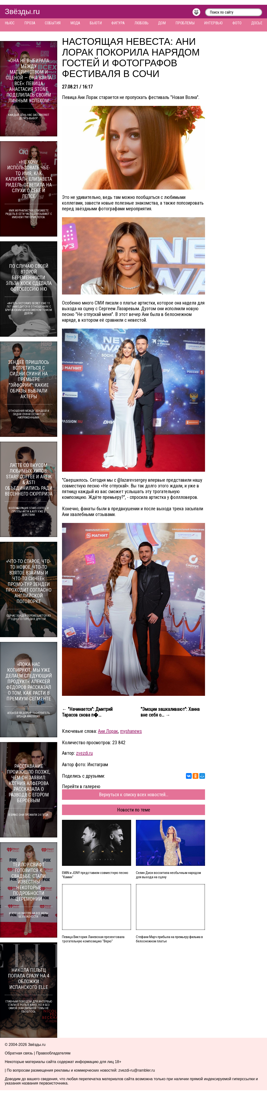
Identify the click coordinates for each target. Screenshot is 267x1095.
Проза (29, 23)
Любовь (141, 23)
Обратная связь (19, 1053)
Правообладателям (53, 1053)
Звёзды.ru (22, 11)
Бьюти (96, 23)
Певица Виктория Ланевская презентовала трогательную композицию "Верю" (93, 939)
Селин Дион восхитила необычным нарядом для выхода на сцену (168, 875)
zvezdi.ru (84, 753)
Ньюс (10, 23)
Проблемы (185, 23)
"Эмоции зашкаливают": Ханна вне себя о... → (170, 712)
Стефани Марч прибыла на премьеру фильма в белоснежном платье (169, 939)
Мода (75, 23)
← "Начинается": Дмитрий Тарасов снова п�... (87, 712)
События (53, 23)
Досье (256, 23)
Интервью (213, 23)
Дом (162, 23)
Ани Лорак (108, 731)
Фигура (118, 23)
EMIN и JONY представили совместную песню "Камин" (95, 875)
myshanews (131, 731)
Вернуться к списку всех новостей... (133, 794)
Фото (236, 23)
